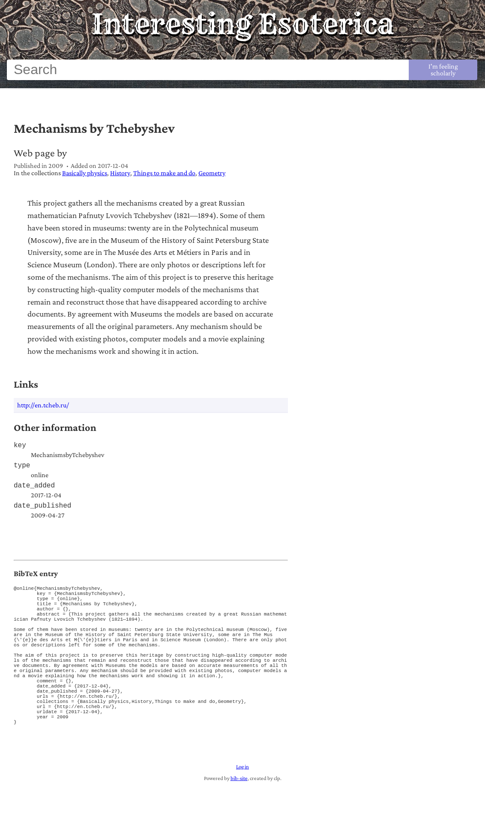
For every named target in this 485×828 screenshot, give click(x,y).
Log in (242, 808)
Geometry (211, 172)
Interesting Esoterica (242, 24)
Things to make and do (164, 172)
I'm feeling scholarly (443, 70)
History (120, 172)
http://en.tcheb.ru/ (43, 405)
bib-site (239, 820)
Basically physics (84, 172)
